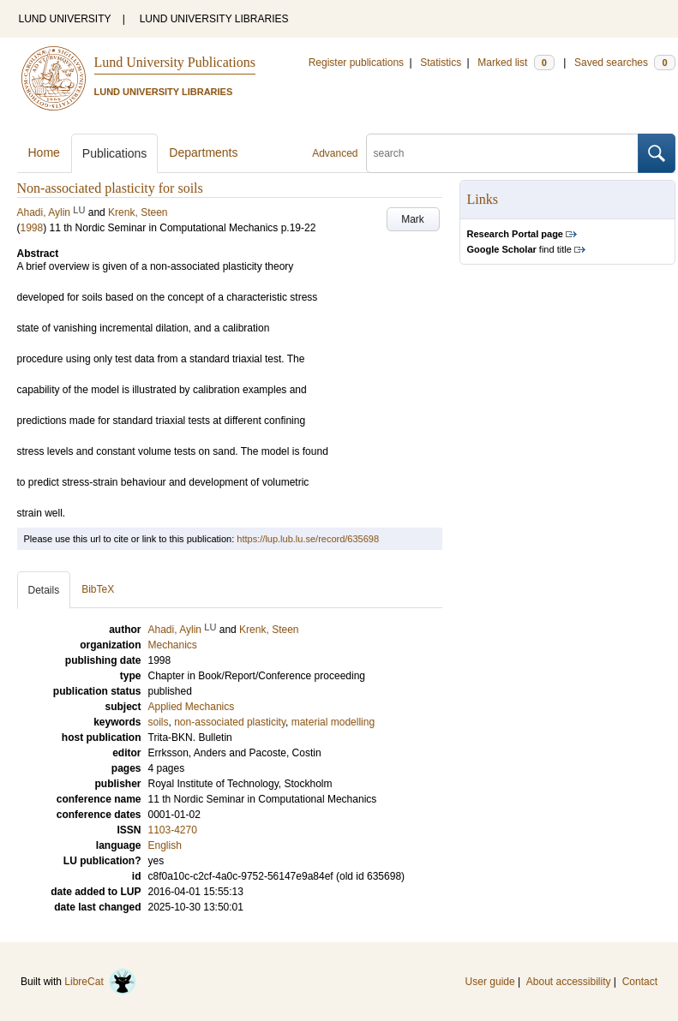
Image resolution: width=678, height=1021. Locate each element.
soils (158, 722)
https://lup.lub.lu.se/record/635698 (308, 539)
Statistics (440, 63)
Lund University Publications (174, 62)
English (165, 845)
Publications (114, 153)
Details (44, 590)
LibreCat (100, 981)
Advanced (334, 153)
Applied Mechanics (191, 707)
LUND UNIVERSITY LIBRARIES (214, 19)
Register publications (356, 63)
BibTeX (97, 589)
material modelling (333, 722)
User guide (490, 982)
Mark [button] (412, 219)
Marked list (515, 63)
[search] (502, 153)
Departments (203, 152)
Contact (639, 982)
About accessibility (568, 982)
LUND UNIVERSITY (65, 19)
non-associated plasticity (229, 722)
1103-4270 (172, 830)
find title (519, 249)
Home (44, 152)
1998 (32, 228)
